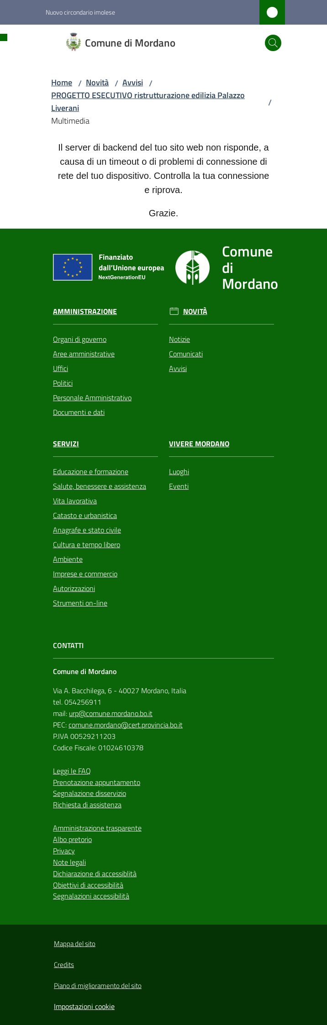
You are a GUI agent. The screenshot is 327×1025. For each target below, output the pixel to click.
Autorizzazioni (74, 588)
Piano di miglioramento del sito (98, 985)
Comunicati (186, 353)
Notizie (179, 339)
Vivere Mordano (199, 444)
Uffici (60, 368)
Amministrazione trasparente (97, 827)
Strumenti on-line (80, 602)
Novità (97, 82)
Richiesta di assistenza (87, 804)
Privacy (64, 850)
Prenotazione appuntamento (96, 782)
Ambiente (68, 559)
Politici (63, 382)
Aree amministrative (84, 353)
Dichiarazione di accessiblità (95, 873)
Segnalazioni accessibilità (91, 895)
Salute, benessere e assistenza (99, 486)
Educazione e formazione (90, 471)
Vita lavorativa (75, 500)
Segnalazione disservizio (89, 793)
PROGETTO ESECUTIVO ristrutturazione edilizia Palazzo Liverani (148, 101)
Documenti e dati (79, 412)
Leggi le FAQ (72, 770)
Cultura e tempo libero (86, 544)
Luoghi (179, 471)
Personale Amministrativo (92, 397)
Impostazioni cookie (84, 1006)
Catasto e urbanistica (85, 515)
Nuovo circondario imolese (80, 12)
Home (61, 82)
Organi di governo (79, 339)
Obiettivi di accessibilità (88, 884)
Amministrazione (85, 311)
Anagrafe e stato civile (87, 529)
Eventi (179, 486)
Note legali (69, 862)
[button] (273, 43)
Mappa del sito (74, 943)
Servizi (66, 444)
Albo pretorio (72, 839)
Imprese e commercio (85, 573)
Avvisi (132, 82)
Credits (64, 964)
